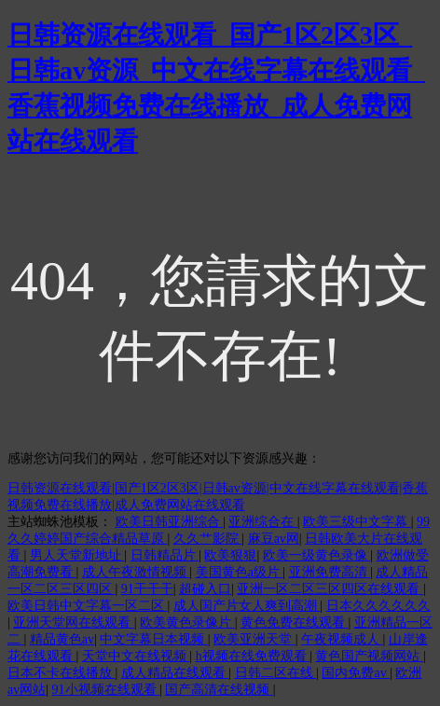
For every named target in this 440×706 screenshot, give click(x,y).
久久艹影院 (207, 539)
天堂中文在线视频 (136, 656)
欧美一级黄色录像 (317, 555)
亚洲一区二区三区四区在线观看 (330, 589)
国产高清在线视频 (219, 690)
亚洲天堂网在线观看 (73, 623)
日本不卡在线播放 (61, 673)
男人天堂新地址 (77, 555)
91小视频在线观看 (106, 690)
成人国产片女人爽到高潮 (247, 606)
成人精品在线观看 (175, 673)
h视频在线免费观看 (253, 656)
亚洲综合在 (262, 522)
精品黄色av (62, 639)
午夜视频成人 (342, 639)
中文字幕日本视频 (154, 639)
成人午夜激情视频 (136, 572)
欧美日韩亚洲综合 (170, 522)
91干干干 (147, 589)
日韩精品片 (165, 555)
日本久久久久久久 (378, 606)
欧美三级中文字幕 (357, 522)
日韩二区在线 (276, 673)
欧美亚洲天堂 (254, 639)
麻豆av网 (273, 539)
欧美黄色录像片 (187, 623)
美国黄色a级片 (239, 572)
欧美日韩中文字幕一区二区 (87, 606)
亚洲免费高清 (330, 572)
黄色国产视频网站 (369, 656)
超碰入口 (205, 589)
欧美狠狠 (230, 555)
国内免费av (356, 673)
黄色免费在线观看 (295, 623)
